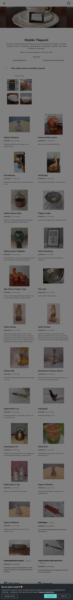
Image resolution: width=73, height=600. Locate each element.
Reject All (64, 597)
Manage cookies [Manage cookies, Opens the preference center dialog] (9, 597)
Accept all (50, 597)
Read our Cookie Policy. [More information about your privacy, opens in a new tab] (46, 593)
